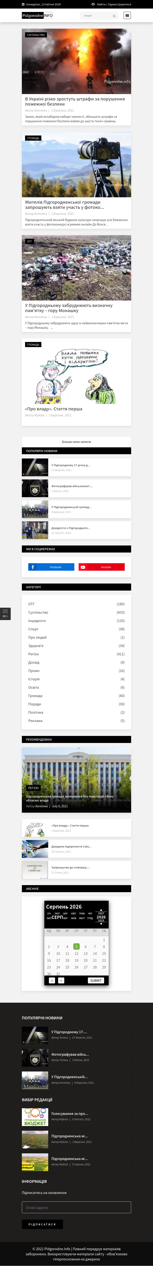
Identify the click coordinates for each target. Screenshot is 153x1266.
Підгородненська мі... (69, 1136)
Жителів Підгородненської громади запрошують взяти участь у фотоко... (64, 204)
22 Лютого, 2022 (61, 533)
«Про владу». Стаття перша (53, 408)
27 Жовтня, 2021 (61, 470)
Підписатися (42, 1224)
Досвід (33, 662)
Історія (34, 679)
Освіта (33, 687)
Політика (35, 712)
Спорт (33, 629)
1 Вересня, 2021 (82, 1142)
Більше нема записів (76, 442)
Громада (33, 138)
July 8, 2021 (60, 806)
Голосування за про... (69, 1113)
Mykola (39, 415)
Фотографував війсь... (70, 1054)
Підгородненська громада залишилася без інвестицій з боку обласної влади (71, 798)
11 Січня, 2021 (60, 872)
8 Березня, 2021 (61, 512)
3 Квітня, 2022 (60, 491)
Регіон (33, 654)
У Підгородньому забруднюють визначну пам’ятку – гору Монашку (68, 308)
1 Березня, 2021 (62, 110)
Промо (33, 670)
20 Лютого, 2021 (61, 851)
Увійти (101, 4)
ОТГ (29, 241)
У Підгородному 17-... (69, 1032)
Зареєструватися (119, 4)
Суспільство (36, 35)
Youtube (95, 567)
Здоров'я (36, 645)
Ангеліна (40, 110)
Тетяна (63, 1037)
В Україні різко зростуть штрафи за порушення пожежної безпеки (75, 101)
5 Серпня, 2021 (81, 1164)
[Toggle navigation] (126, 15)
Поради (34, 704)
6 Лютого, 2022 (81, 1119)
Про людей (37, 637)
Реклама (35, 720)
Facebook (44, 567)
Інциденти (37, 620)
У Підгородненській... (69, 1076)
